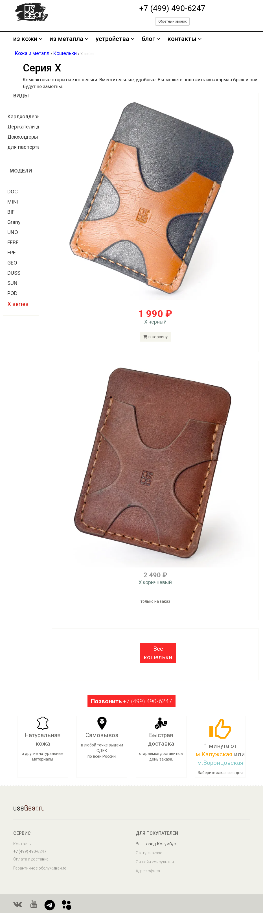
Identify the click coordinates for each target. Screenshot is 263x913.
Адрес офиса (148, 871)
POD (12, 293)
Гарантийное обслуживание (39, 868)
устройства (115, 39)
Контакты (22, 844)
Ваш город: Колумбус (156, 844)
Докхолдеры (22, 137)
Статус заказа (149, 853)
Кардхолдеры (24, 116)
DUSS (13, 273)
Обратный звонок (172, 21)
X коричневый (155, 582)
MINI (12, 202)
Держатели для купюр (34, 127)
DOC (12, 192)
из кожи (28, 39)
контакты (184, 39)
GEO (12, 263)
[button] (158, 653)
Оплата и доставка (31, 859)
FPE (11, 252)
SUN (12, 283)
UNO (12, 232)
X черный (155, 322)
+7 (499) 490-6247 (172, 8)
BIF (10, 212)
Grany (14, 222)
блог (151, 39)
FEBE (13, 242)
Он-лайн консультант (156, 862)
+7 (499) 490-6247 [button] (131, 701)
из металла (69, 39)
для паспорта (23, 147)
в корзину (155, 336)
